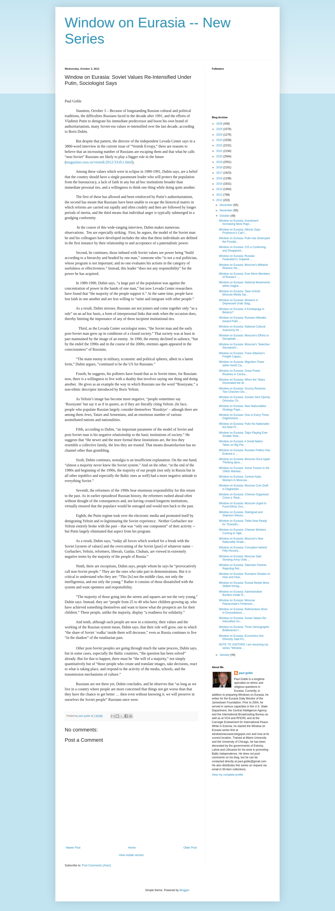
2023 (219, 140)
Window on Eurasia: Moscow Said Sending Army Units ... (240, 558)
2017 (219, 172)
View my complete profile (227, 774)
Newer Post (73, 847)
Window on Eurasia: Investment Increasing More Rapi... (238, 222)
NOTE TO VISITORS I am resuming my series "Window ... (243, 646)
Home (132, 847)
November (226, 210)
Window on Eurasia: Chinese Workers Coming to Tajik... (242, 531)
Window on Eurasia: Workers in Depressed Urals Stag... (238, 302)
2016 (219, 178)
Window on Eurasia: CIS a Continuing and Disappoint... (242, 248)
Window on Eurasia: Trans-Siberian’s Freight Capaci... (242, 355)
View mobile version (131, 855)
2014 (219, 189)
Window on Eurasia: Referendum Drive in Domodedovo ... (243, 611)
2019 (219, 162)
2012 (219, 200)
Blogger (184, 890)
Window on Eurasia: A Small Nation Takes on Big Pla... (241, 443)
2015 (219, 183)
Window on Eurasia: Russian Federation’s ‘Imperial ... (237, 257)
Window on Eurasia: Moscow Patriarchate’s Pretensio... (237, 602)
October (225, 215)
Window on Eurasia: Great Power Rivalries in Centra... (239, 372)
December (226, 205)
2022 (219, 145)
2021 (219, 151)
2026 (219, 123)
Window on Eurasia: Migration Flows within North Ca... (241, 363)
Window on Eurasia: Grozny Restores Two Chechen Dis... (242, 390)
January (225, 654)
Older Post (190, 847)
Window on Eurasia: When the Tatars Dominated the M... (242, 381)
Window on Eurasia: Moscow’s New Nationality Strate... (241, 540)
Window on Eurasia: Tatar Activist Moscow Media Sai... (239, 293)
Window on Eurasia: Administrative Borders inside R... (240, 593)
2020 (219, 156)
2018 (219, 167)
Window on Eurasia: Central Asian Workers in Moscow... (240, 478)
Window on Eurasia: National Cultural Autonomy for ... (242, 328)
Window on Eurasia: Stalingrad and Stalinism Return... (241, 514)
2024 (219, 134)
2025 (219, 129)
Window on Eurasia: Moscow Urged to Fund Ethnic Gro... (242, 505)
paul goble (246, 673)
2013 (219, 194)
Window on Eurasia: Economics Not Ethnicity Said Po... (241, 637)
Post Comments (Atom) (96, 865)
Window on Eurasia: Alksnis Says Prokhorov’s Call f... (239, 231)
